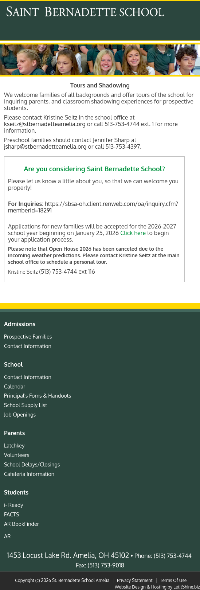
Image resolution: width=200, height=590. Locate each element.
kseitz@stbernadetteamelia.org (45, 124)
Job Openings (20, 414)
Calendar (14, 386)
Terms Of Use (173, 580)
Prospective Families (28, 336)
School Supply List (25, 405)
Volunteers (16, 455)
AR (7, 536)
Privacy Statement (135, 580)
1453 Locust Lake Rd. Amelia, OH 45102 (68, 555)
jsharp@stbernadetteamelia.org (45, 146)
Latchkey (14, 445)
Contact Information (27, 346)
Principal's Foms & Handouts (37, 395)
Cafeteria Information (29, 473)
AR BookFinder (21, 523)
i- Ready (13, 504)
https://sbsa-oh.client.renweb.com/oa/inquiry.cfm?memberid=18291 (93, 207)
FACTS (11, 514)
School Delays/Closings (32, 464)
